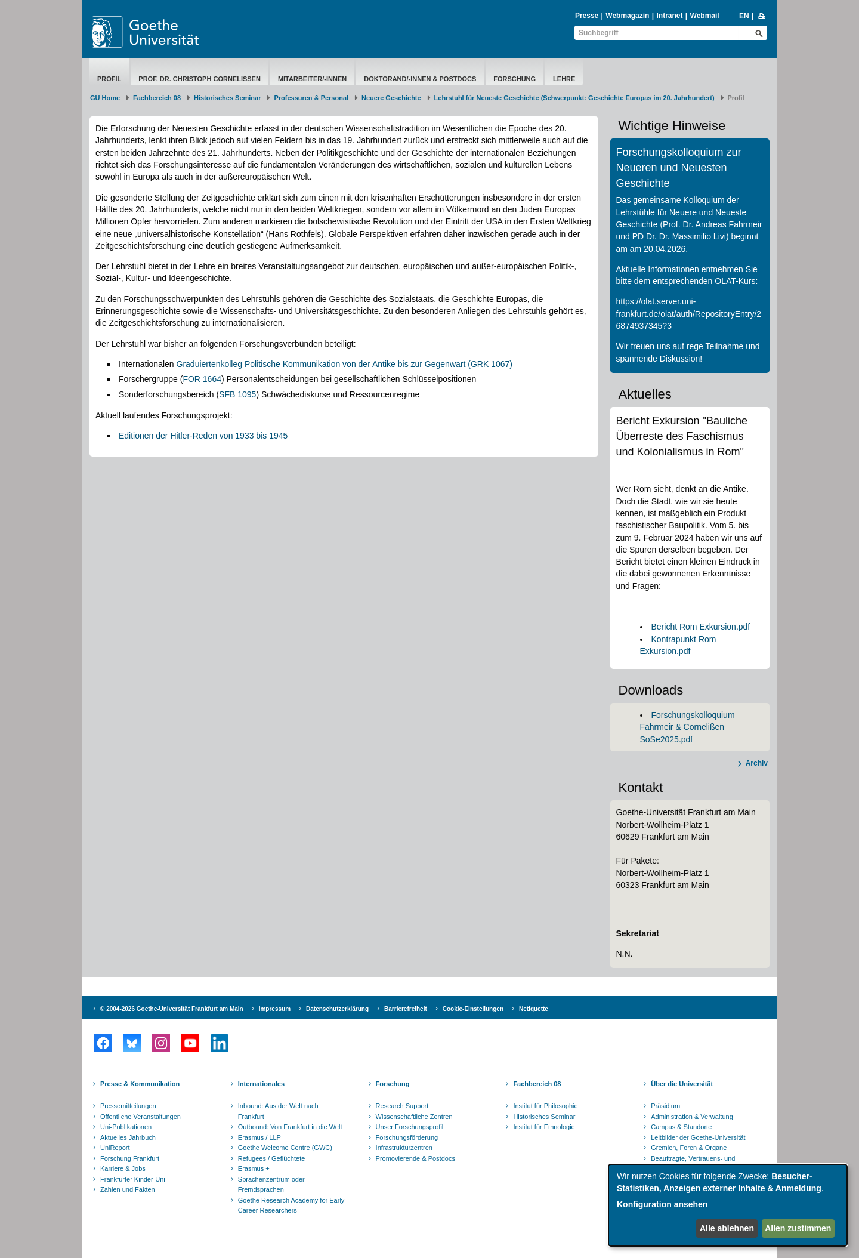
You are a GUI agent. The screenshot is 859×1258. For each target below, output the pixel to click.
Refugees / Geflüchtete (271, 1158)
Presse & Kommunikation (140, 1083)
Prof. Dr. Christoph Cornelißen (199, 78)
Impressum (275, 1009)
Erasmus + (254, 1168)
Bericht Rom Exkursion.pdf (700, 626)
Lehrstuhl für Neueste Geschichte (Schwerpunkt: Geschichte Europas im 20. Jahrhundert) (574, 97)
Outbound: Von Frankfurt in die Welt (290, 1126)
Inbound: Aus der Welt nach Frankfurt (278, 1111)
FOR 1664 (202, 379)
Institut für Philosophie (545, 1105)
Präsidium (665, 1105)
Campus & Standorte (681, 1126)
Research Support (402, 1105)
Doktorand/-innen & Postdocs (420, 78)
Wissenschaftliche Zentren (414, 1116)
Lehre (564, 78)
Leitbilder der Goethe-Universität (698, 1137)
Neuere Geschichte (391, 97)
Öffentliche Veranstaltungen (140, 1116)
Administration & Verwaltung (692, 1116)
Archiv (757, 763)
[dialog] (727, 1205)
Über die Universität (682, 1083)
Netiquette (533, 1009)
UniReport (115, 1147)
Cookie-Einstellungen (473, 1009)
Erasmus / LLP (259, 1137)
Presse (586, 15)
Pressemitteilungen (128, 1105)
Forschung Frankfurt (129, 1158)
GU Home (105, 97)
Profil (109, 78)
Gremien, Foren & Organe (689, 1147)
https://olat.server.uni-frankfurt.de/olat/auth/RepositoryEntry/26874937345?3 (689, 314)
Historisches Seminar (227, 97)
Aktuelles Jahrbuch (128, 1137)
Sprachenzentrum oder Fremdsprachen (271, 1185)
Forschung (514, 78)
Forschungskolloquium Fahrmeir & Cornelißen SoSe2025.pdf (687, 727)
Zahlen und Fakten (127, 1189)
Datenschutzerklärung (337, 1009)
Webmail (704, 15)
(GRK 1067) (490, 364)
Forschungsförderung (407, 1137)
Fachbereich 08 (157, 97)
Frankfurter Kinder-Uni (132, 1179)
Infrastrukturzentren (404, 1147)
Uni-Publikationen (126, 1126)
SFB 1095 (237, 394)
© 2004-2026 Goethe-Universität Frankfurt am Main (171, 1009)
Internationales (261, 1083)
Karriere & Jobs (123, 1168)
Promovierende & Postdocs (415, 1158)
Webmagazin (627, 15)
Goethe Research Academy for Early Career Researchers (291, 1205)
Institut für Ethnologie (543, 1126)
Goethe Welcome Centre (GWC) (285, 1147)
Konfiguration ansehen (662, 1204)
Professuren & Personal (311, 97)
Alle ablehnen (727, 1228)
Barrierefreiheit (405, 1009)
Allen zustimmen (798, 1228)
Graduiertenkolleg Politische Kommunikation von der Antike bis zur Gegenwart (321, 364)
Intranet (669, 15)
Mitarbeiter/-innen (312, 78)
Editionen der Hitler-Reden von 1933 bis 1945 (203, 435)
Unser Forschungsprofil (410, 1126)
